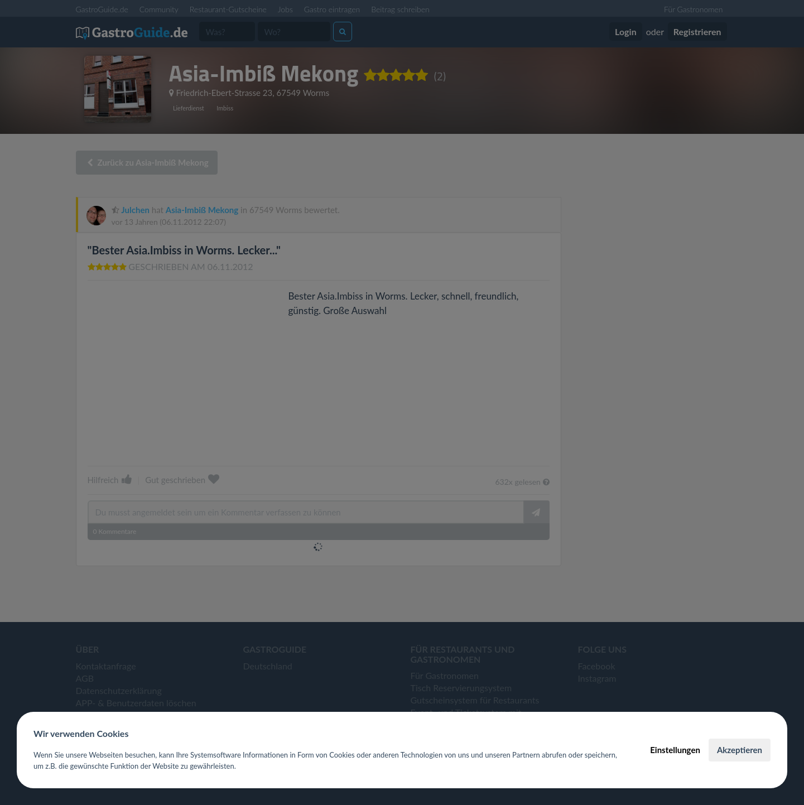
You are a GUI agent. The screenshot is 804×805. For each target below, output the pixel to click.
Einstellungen (675, 750)
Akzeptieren (739, 750)
